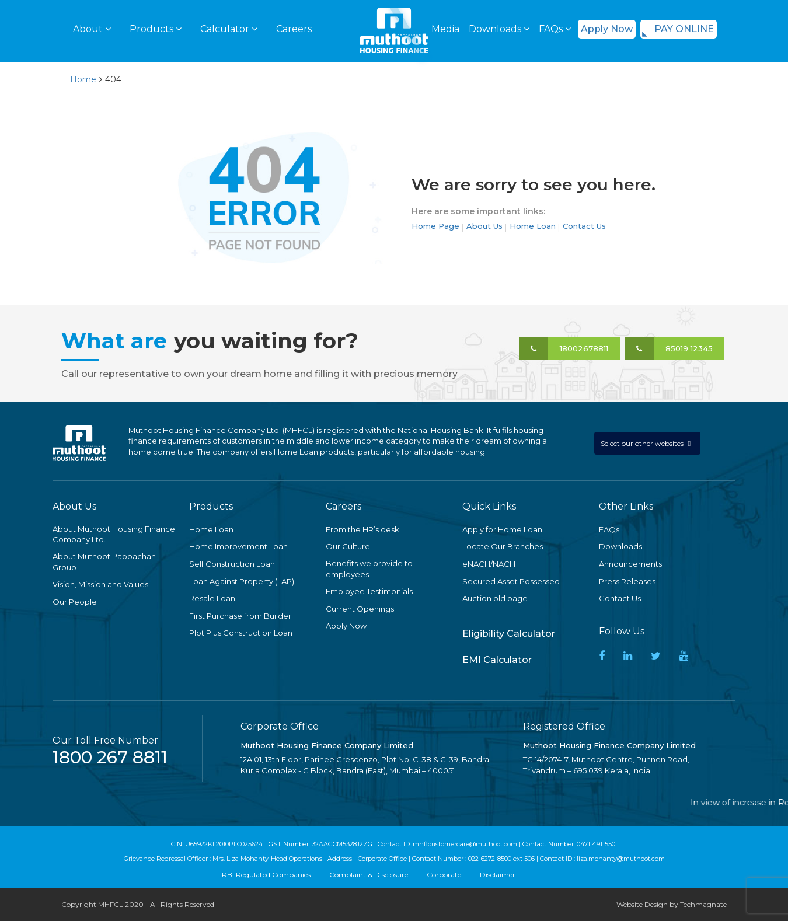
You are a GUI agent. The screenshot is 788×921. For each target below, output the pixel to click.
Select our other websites (643, 443)
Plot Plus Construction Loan (240, 632)
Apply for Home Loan (502, 529)
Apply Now (607, 28)
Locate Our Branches (502, 546)
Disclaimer (497, 874)
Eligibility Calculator (508, 633)
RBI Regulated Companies (266, 874)
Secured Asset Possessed (511, 581)
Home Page (435, 226)
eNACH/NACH (488, 563)
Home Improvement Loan (238, 546)
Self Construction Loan (232, 563)
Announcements (630, 563)
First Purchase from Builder (240, 615)
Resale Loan (212, 598)
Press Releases (627, 581)
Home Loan (533, 226)
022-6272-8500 (489, 858)
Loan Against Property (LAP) (241, 581)
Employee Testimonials (369, 591)
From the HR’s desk (362, 529)
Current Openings (360, 608)
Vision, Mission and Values (100, 584)
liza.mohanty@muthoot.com (621, 858)
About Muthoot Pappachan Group (104, 562)
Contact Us (584, 226)
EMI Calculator (497, 659)
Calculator (228, 28)
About (92, 28)
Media (445, 28)
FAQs (555, 28)
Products (156, 28)
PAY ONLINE (684, 28)
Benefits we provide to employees (369, 569)
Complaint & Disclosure (368, 874)
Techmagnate (703, 904)
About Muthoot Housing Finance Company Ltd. (114, 534)
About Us (484, 226)
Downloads (499, 28)
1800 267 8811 (110, 757)
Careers (294, 28)
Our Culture (348, 546)
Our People (75, 601)
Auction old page (495, 598)
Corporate (444, 874)
